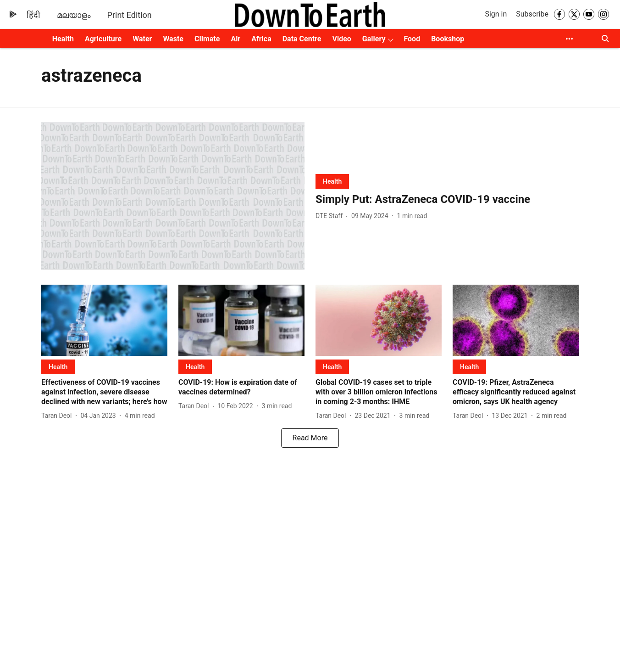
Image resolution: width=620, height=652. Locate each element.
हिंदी (33, 15)
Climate (207, 38)
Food (412, 38)
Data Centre (301, 38)
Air (235, 38)
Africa (261, 38)
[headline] (447, 199)
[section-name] (332, 181)
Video (341, 38)
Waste (173, 38)
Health (63, 38)
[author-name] (331, 216)
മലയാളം (74, 15)
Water (142, 38)
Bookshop (447, 38)
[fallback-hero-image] (172, 196)
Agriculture (103, 38)
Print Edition (129, 15)
